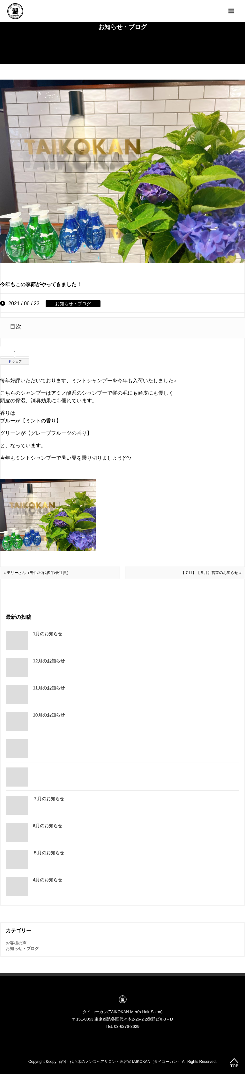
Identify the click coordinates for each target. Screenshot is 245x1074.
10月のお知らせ (49, 714)
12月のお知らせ (49, 660)
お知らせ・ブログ (73, 303)
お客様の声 (16, 943)
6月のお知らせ (47, 825)
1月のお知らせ (47, 633)
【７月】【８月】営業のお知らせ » (211, 572)
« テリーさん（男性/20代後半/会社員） (37, 572)
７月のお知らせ (48, 798)
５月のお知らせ (48, 852)
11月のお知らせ (49, 687)
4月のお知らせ (47, 879)
